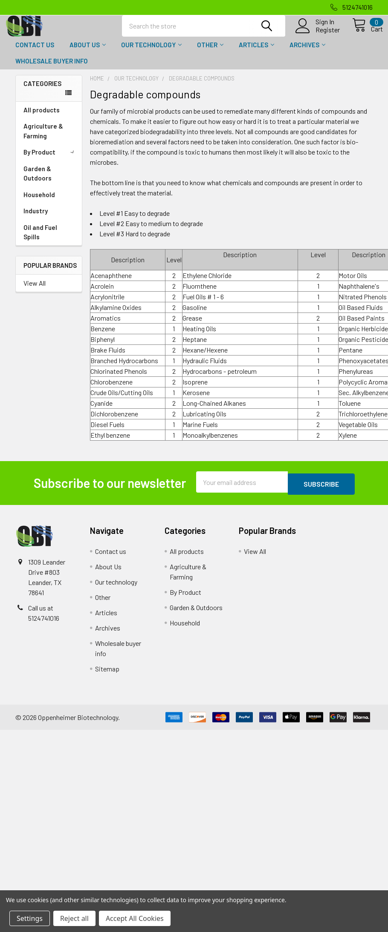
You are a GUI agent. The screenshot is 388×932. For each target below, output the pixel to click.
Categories (42, 91)
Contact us (34, 52)
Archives (307, 52)
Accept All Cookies (135, 918)
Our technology (151, 52)
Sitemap (107, 674)
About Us (87, 52)
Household (39, 202)
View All (34, 291)
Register (318, 34)
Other (210, 52)
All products (41, 117)
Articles (256, 52)
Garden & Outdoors (37, 181)
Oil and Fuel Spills (40, 240)
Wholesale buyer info (51, 68)
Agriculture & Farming (43, 138)
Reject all (74, 918)
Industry (35, 218)
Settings (30, 918)
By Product (50, 159)
